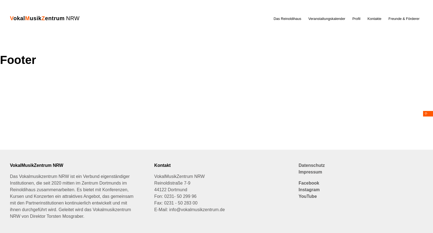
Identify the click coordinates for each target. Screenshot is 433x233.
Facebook (309, 183)
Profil (356, 19)
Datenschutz (312, 165)
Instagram (309, 189)
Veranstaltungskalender (326, 19)
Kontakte (375, 19)
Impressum (310, 172)
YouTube (308, 196)
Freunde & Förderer (404, 19)
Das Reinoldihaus (287, 19)
